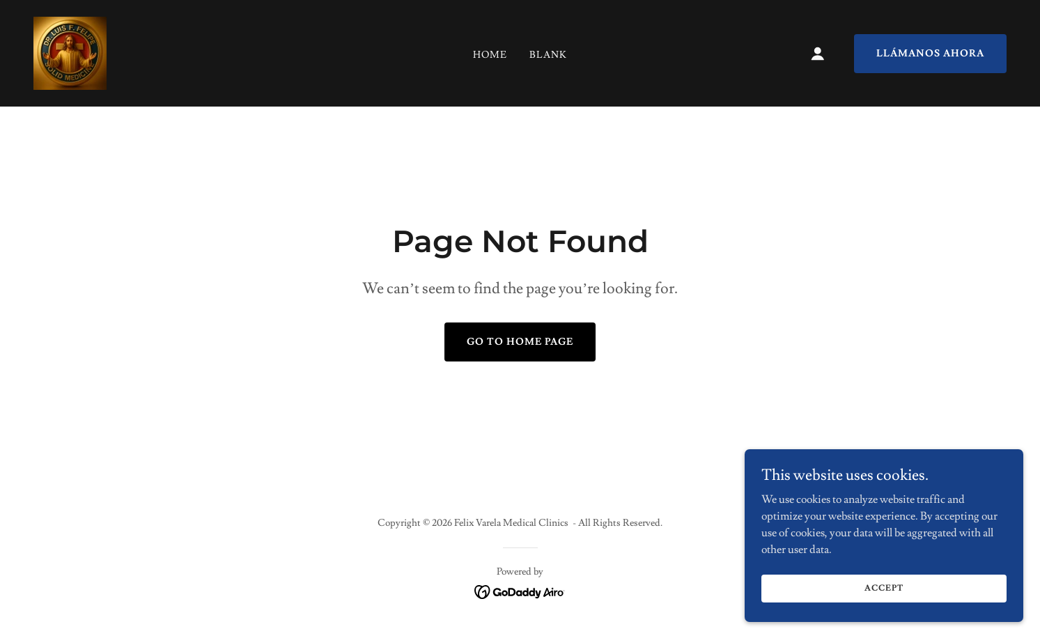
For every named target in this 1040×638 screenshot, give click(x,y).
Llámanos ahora (930, 53)
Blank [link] (548, 55)
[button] (818, 54)
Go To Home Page (520, 342)
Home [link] (490, 55)
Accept (883, 598)
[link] (70, 51)
